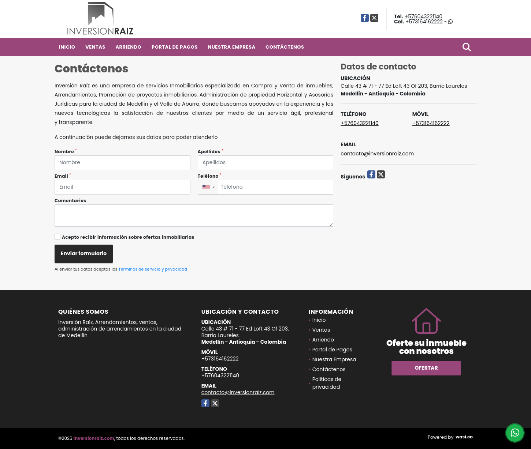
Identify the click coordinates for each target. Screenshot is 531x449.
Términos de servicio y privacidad (152, 269)
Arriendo (128, 47)
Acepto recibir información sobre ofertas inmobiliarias (128, 237)
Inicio (67, 47)
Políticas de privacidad (327, 383)
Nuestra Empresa (231, 47)
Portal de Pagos (175, 47)
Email (63, 176)
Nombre (66, 151)
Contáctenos (285, 47)
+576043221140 (423, 16)
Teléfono (210, 176)
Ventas (95, 47)
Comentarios (70, 200)
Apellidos (210, 151)
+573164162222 (424, 21)
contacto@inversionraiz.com (377, 153)
